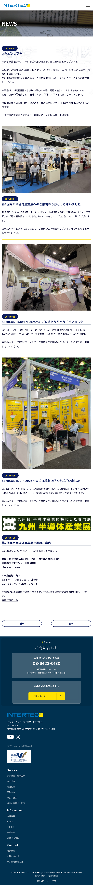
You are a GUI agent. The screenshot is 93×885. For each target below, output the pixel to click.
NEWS (10, 821)
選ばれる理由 (13, 837)
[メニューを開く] (88, 5)
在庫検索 (11, 816)
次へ (71, 623)
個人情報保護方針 (15, 861)
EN (48, 880)
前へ (21, 623)
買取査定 (11, 792)
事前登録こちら (10, 600)
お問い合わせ (13, 856)
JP (42, 880)
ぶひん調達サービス (16, 803)
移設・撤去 (12, 797)
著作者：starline (13, 746)
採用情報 (11, 850)
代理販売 (11, 786)
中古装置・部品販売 (16, 776)
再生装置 (11, 781)
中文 (54, 880)
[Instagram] (18, 737)
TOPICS (10, 826)
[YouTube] (10, 737)
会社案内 (11, 832)
